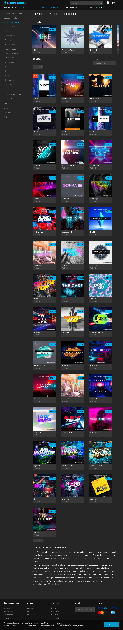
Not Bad (47, 500)
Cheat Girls (103, 51)
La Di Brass (47, 433)
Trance (7, 72)
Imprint (6, 618)
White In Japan (47, 233)
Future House (10, 50)
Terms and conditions (11, 615)
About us (7, 608)
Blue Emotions (103, 133)
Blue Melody (103, 233)
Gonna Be (75, 200)
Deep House (10, 37)
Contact (30, 608)
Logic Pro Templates (12, 95)
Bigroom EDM (10, 28)
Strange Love (103, 166)
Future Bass (10, 46)
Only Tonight (47, 133)
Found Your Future (75, 51)
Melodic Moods (75, 400)
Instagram (55, 611)
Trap (7, 76)
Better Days (103, 200)
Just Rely (47, 166)
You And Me (103, 433)
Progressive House (13, 59)
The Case (75, 300)
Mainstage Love (75, 467)
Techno (8, 68)
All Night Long (75, 100)
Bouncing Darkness (103, 333)
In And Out (75, 500)
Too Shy (47, 533)
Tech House (10, 63)
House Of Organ (47, 367)
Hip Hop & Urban (11, 54)
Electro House (11, 41)
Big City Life (47, 333)
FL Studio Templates (12, 23)
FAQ (5, 118)
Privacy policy (8, 611)
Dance (7, 32)
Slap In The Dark (47, 400)
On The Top (47, 300)
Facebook (55, 608)
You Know (103, 500)
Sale (6, 90)
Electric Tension (75, 433)
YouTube (55, 618)
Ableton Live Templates (13, 14)
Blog (6, 109)
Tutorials (7, 113)
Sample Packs (10, 100)
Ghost (47, 100)
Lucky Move (47, 266)
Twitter (54, 615)
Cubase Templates (11, 19)
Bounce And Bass (103, 467)
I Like (47, 51)
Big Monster (47, 467)
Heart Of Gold (75, 367)
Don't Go (103, 300)
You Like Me (103, 367)
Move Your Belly (75, 233)
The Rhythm (75, 133)
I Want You (103, 266)
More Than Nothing (75, 166)
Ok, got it (111, 624)
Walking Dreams (103, 400)
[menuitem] (86, 3)
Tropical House (11, 81)
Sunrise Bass (75, 333)
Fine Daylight (103, 100)
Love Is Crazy (47, 200)
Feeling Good (75, 266)
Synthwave (9, 85)
